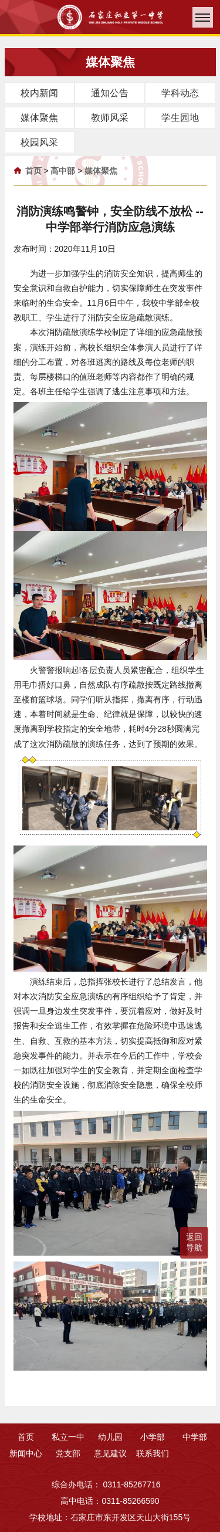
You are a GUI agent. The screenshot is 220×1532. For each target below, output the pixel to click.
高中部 (62, 170)
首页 (33, 170)
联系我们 (152, 1453)
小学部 (152, 1437)
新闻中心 (25, 1453)
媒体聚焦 (100, 170)
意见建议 (110, 1453)
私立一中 (68, 1437)
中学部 (194, 1437)
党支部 (68, 1453)
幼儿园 (110, 1437)
